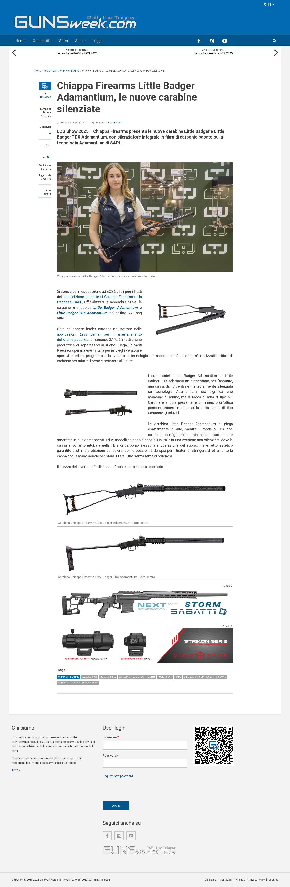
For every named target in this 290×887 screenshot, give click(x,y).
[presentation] (134, 788)
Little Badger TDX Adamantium (82, 313)
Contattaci (226, 879)
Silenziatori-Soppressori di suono (205, 677)
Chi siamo (210, 879)
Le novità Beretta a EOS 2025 (213, 53)
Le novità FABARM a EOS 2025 (77, 53)
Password (111, 755)
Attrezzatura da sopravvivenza (77, 682)
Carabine (124, 677)
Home (21, 41)
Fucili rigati (115, 122)
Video (63, 41)
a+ (49, 157)
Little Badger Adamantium (115, 307)
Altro (79, 41)
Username (111, 737)
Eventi (151, 677)
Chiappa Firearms (68, 677)
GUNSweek (45, 97)
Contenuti (41, 41)
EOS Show (138, 677)
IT (268, 4)
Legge (97, 41)
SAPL (178, 677)
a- (44, 157)
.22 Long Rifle (108, 677)
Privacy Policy (257, 879)
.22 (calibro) (89, 677)
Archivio (240, 879)
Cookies (273, 879)
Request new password (118, 776)
